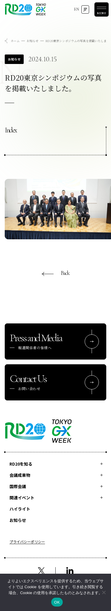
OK (57, 602)
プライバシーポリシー (27, 542)
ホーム (15, 41)
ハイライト (19, 509)
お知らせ (32, 41)
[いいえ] (104, 592)
